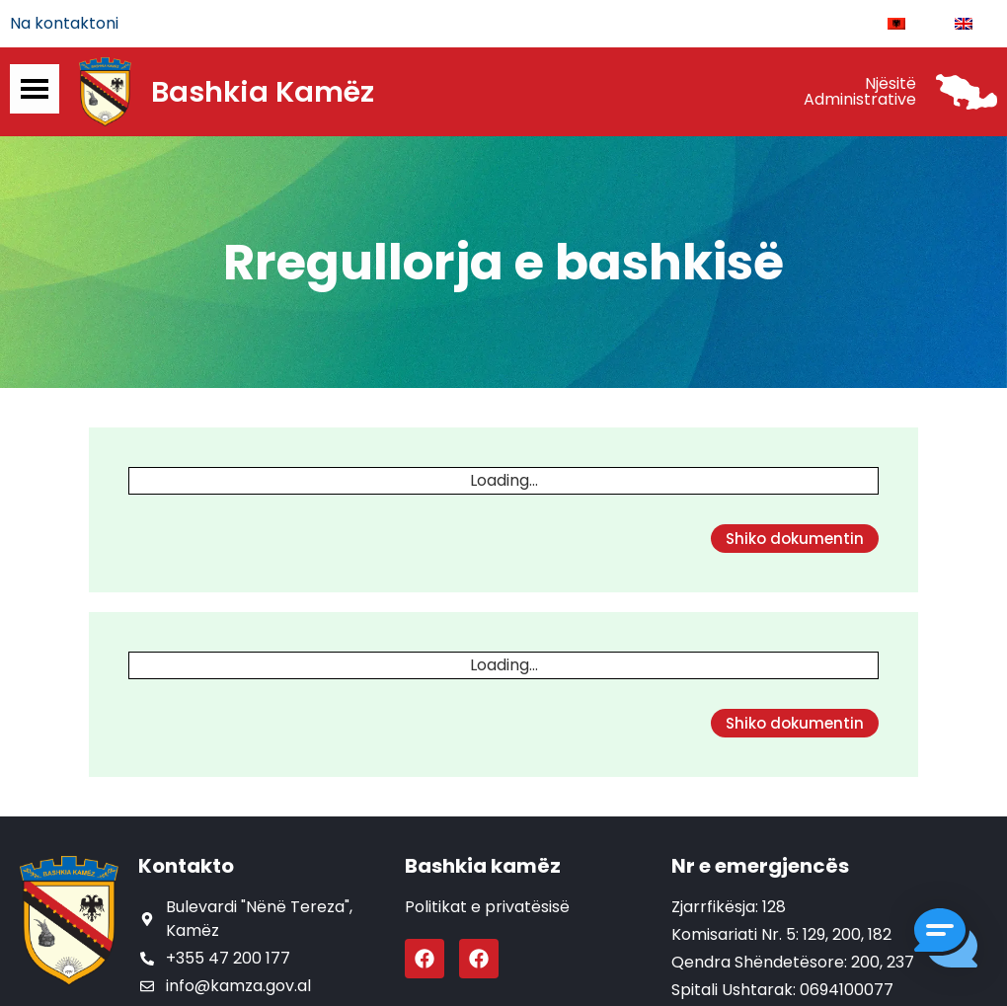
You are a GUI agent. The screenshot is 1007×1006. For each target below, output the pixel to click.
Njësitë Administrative (860, 91)
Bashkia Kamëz (262, 92)
